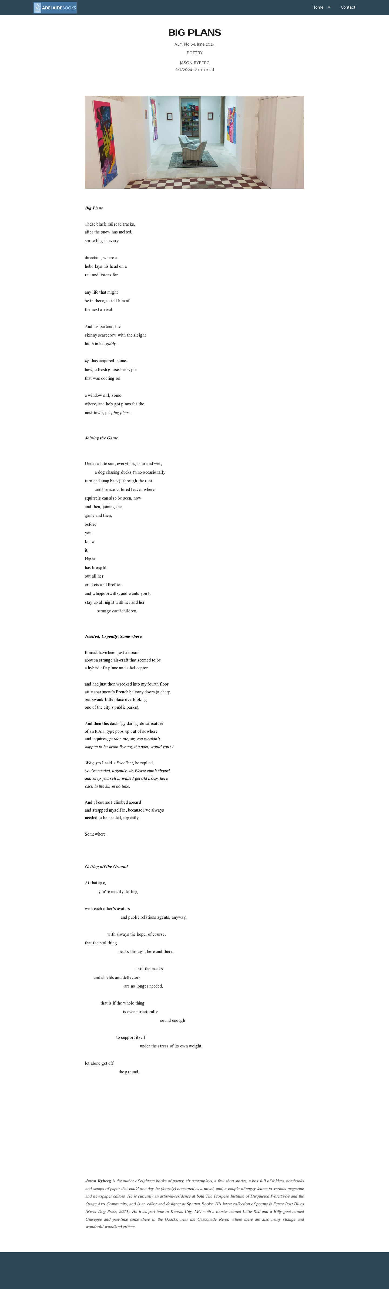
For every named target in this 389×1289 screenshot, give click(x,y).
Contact (348, 7)
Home (317, 7)
